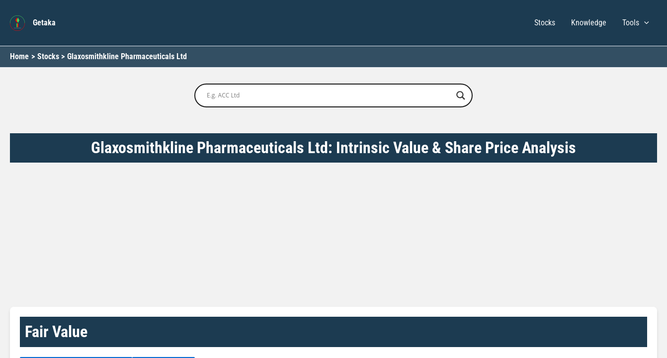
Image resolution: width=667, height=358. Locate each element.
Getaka (44, 22)
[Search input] (329, 95)
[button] (644, 22)
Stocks (544, 22)
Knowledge (588, 22)
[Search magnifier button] (461, 95)
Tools (635, 22)
